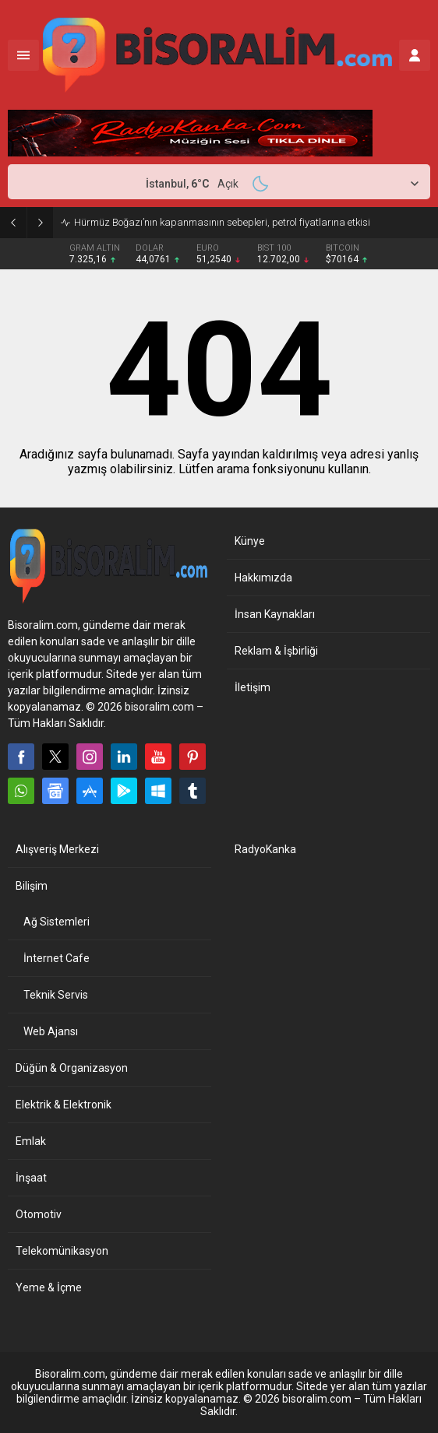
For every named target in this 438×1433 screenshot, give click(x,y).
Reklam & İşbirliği (276, 650)
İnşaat (31, 1177)
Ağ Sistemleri (56, 921)
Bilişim (32, 886)
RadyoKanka (265, 849)
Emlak (31, 1141)
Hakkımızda (263, 577)
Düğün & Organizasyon (72, 1068)
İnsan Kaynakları (275, 614)
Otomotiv (39, 1214)
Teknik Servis (55, 995)
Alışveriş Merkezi (57, 849)
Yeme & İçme (49, 1287)
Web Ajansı (50, 1031)
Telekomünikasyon (62, 1251)
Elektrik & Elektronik (63, 1104)
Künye (250, 541)
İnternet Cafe (56, 958)
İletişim (252, 687)
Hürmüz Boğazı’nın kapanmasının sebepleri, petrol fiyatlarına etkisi (222, 222)
